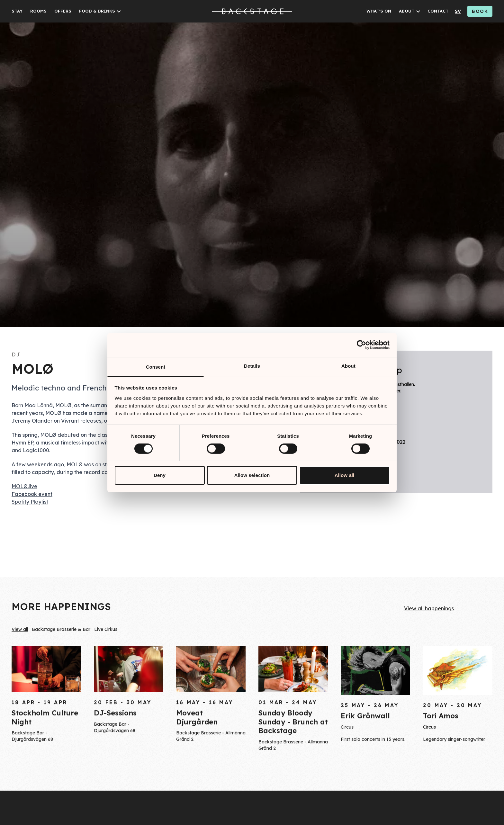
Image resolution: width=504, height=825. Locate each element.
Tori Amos (440, 718)
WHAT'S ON (378, 10)
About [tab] (348, 365)
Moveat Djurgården (197, 720)
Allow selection (252, 475)
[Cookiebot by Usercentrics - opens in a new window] (361, 345)
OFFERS (62, 10)
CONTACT (438, 10)
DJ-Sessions (115, 715)
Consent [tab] (156, 366)
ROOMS (38, 10)
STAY (17, 10)
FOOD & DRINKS (97, 10)
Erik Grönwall (365, 718)
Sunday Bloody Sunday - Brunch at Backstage (293, 724)
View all (20, 630)
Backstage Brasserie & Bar (61, 630)
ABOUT (406, 10)
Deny (160, 475)
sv (458, 11)
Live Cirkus (105, 630)
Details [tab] (252, 365)
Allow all (345, 475)
